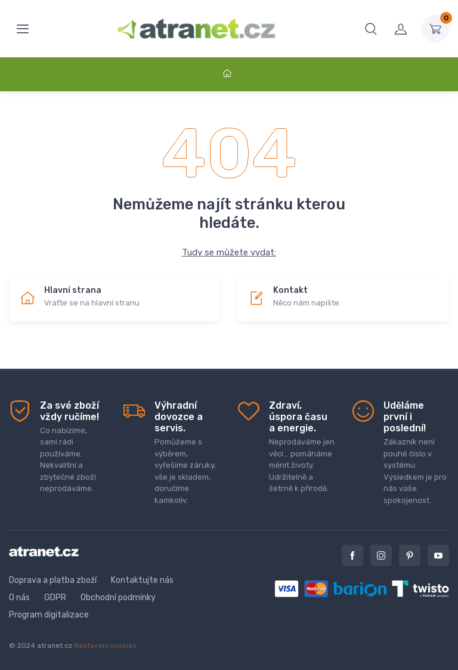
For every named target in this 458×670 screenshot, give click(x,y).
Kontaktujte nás (142, 580)
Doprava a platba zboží (53, 580)
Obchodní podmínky (118, 597)
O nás (19, 597)
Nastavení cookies (105, 645)
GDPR (55, 597)
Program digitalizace (49, 615)
